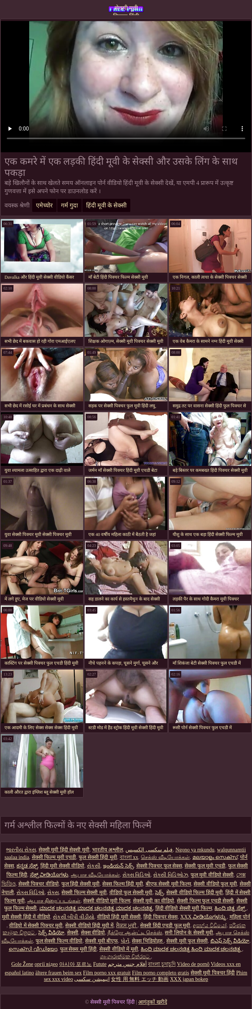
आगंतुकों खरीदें (152, 1002)
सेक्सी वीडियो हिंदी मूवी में (89, 925)
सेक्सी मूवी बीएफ (101, 941)
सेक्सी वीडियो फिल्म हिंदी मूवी (194, 892)
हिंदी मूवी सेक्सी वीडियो (62, 866)
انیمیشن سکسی (92, 979)
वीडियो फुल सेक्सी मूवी (131, 892)
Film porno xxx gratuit (107, 973)
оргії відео (46, 964)
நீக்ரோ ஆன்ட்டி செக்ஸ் (134, 932)
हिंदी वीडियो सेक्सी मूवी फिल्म (183, 908)
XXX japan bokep (189, 979)
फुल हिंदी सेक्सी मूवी (80, 884)
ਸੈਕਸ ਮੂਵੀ (126, 925)
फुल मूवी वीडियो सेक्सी (212, 875)
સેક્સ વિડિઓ (136, 875)
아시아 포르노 (75, 964)
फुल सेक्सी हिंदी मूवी (98, 857)
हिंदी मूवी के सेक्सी (106, 205)
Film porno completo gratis (160, 973)
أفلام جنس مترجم (127, 964)
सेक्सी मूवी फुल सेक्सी (187, 941)
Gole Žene (22, 964)
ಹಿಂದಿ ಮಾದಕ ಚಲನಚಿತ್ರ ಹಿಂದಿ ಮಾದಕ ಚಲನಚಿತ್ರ (191, 949)
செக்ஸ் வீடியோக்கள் (165, 857)
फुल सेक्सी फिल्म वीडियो (59, 941)
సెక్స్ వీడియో (51, 932)
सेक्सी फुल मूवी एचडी (205, 866)
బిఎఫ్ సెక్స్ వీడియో (229, 941)
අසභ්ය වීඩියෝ (210, 925)
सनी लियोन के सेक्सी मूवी (189, 932)
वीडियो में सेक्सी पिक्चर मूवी (36, 925)
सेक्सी (72, 932)
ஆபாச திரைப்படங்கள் (54, 901)
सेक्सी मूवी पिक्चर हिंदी (126, 10)
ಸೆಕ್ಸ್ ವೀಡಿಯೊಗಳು (49, 875)
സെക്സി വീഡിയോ (33, 949)
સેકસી (93, 866)
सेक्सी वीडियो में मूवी (118, 949)
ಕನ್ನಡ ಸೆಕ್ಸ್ (27, 866)
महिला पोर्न (240, 917)
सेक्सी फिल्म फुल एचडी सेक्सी (205, 901)
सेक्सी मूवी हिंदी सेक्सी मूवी (64, 850)
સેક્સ (53, 892)
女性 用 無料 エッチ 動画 (139, 979)
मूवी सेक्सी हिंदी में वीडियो (26, 917)
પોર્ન (125, 941)
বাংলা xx (129, 857)
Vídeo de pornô (193, 964)
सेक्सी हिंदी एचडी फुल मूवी (165, 925)
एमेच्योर (44, 205)
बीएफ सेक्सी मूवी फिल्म (168, 884)
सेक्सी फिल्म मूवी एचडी (54, 857)
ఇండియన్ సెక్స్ (118, 866)
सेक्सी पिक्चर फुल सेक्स (159, 866)
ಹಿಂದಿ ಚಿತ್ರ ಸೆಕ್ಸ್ (231, 908)
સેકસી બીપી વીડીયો (73, 917)
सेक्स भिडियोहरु (148, 941)
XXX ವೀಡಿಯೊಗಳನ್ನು (203, 917)
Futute (100, 964)
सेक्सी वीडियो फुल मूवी (215, 884)
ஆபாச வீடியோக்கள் (95, 875)
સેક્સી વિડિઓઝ (170, 875)
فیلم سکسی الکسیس (149, 850)
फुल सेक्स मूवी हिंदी (78, 949)
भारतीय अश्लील (107, 850)
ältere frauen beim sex (58, 973)
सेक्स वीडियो (93, 932)
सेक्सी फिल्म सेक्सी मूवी (84, 892)
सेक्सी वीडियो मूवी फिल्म (106, 901)
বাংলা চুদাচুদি (162, 964)
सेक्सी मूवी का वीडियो (153, 901)
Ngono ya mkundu (194, 850)
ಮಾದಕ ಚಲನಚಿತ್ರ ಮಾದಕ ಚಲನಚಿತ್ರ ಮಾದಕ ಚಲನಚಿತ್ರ (96, 908)
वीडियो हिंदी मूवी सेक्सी (119, 917)
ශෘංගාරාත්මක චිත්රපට (125, 956)
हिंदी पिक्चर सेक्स (160, 917)
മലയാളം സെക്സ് (215, 857)
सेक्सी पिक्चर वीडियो (38, 884)
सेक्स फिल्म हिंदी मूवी (122, 884)
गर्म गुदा (69, 205)
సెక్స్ (159, 892)
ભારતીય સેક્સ (21, 850)
